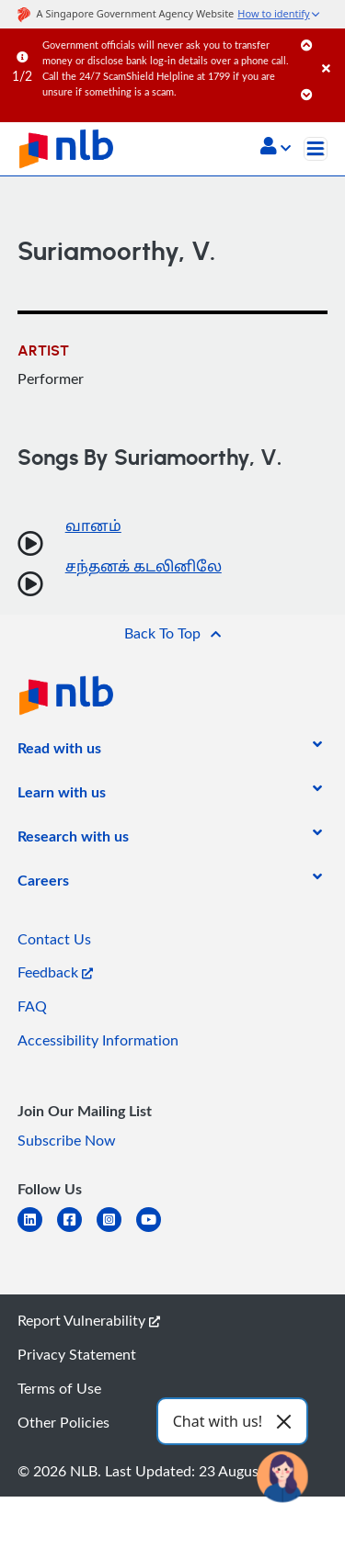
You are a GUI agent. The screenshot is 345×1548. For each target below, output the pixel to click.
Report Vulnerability (88, 1320)
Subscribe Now (66, 1140)
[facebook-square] (77, 1230)
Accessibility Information (97, 1040)
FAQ (32, 1006)
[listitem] (59, 751)
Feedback (55, 972)
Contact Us (54, 939)
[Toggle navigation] (316, 149)
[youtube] (156, 1230)
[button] (275, 148)
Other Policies (63, 1422)
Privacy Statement (76, 1354)
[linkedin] (37, 1230)
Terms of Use (59, 1388)
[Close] (330, 50)
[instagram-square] (116, 1230)
